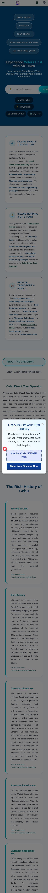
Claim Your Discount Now (24, 466)
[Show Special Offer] (5, 449)
